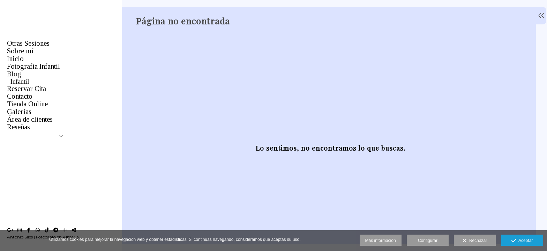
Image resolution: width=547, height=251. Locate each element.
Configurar (427, 240)
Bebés (18, 127)
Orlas (17, 104)
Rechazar (475, 241)
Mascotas (22, 96)
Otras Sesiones (28, 43)
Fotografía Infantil (33, 66)
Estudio (20, 119)
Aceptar (522, 241)
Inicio (15, 58)
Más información (380, 240)
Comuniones (26, 89)
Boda (17, 112)
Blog (14, 74)
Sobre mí (20, 51)
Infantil (19, 81)
